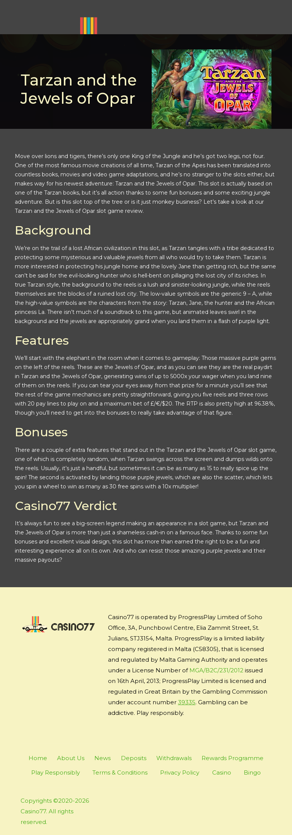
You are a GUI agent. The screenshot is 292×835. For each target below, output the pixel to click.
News (102, 758)
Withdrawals (174, 758)
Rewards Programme (232, 758)
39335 (186, 702)
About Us (70, 758)
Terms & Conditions (120, 772)
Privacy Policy (179, 772)
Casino (221, 772)
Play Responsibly (55, 772)
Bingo (252, 772)
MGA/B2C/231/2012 (216, 670)
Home (38, 758)
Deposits (133, 758)
